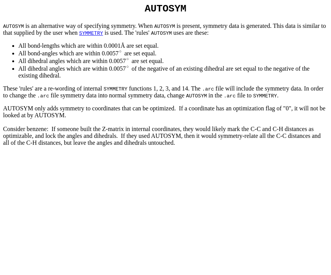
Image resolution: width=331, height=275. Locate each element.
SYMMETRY (91, 35)
